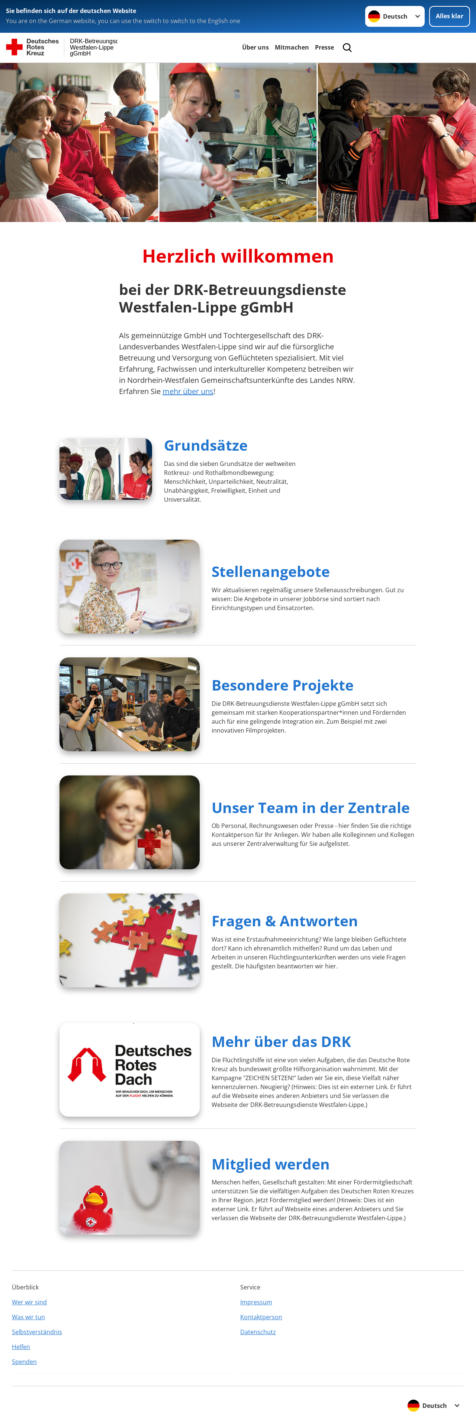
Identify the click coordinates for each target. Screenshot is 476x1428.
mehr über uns (188, 391)
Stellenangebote (271, 571)
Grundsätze (206, 445)
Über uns (255, 47)
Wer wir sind (29, 1302)
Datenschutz (258, 1332)
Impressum (256, 1302)
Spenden (24, 1362)
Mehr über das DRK (281, 1041)
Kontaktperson (261, 1317)
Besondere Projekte (283, 685)
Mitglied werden (271, 1164)
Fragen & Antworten (285, 920)
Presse (324, 47)
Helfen (21, 1347)
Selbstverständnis (37, 1332)
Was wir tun (28, 1317)
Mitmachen (292, 47)
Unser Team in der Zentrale (311, 807)
